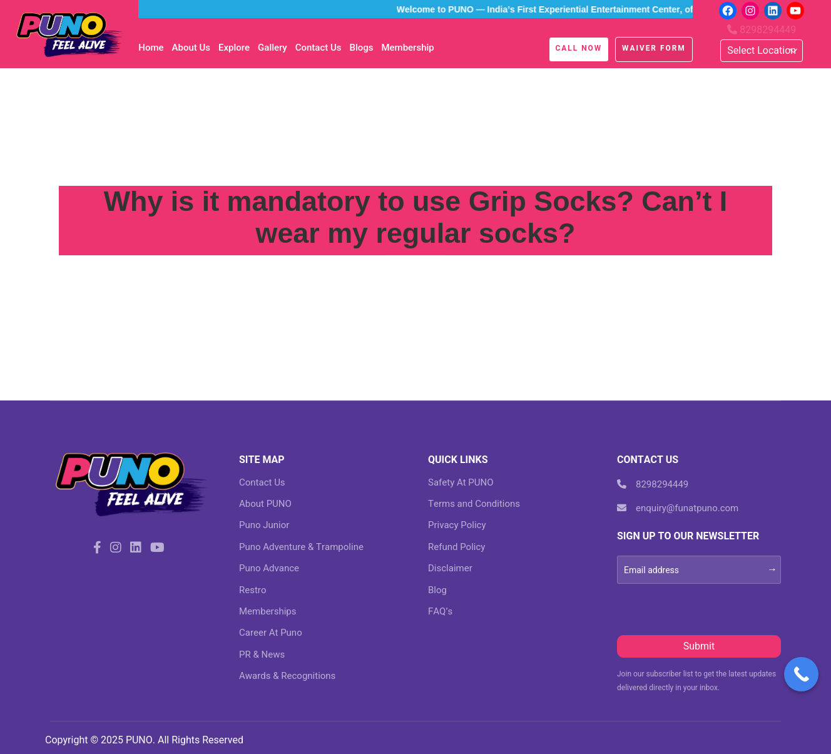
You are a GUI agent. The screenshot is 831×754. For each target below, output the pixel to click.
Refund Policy (456, 547)
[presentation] (712, 608)
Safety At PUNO (461, 482)
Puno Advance (269, 568)
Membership (407, 47)
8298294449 (761, 30)
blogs (361, 47)
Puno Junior (264, 525)
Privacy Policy (457, 525)
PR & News (262, 654)
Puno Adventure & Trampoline (301, 547)
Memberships (267, 611)
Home (150, 47)
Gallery (272, 47)
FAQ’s (440, 611)
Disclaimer (450, 568)
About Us (191, 47)
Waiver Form (654, 48)
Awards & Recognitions (287, 675)
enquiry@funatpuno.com (677, 508)
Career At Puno (270, 632)
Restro (252, 590)
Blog (437, 590)
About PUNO (265, 503)
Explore (234, 47)
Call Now (579, 48)
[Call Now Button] (801, 674)
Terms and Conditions (474, 503)
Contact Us (318, 47)
